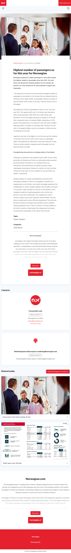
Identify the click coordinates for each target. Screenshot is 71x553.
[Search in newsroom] (68, 8)
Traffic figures (17, 227)
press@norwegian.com (35, 321)
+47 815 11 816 (35, 324)
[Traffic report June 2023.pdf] (35, 441)
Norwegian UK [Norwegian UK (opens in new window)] (35, 542)
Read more (35, 266)
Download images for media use (58, 371)
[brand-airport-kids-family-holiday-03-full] (35, 395)
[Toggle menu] (3, 8)
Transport (22, 219)
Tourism (15, 219)
